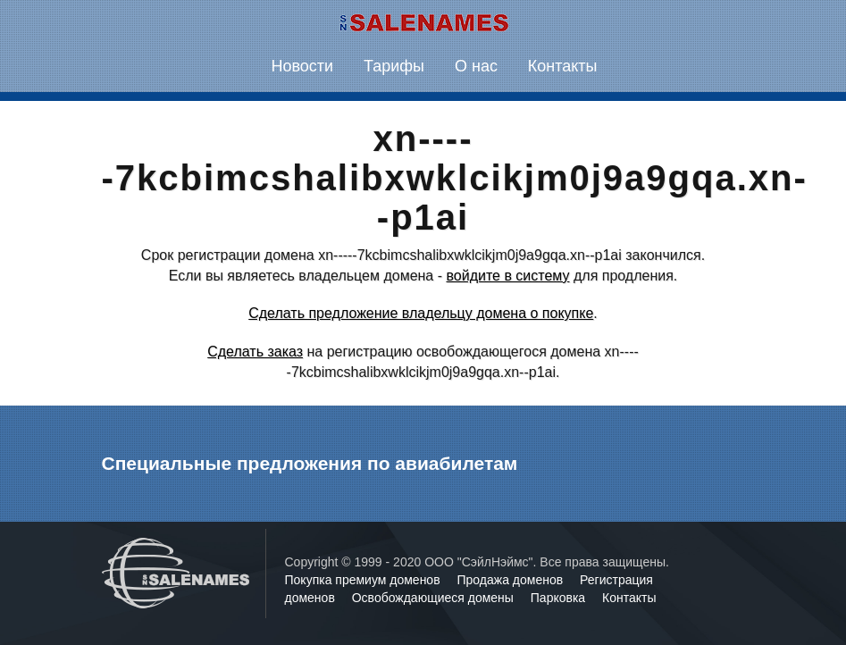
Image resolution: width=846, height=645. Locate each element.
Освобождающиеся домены (434, 598)
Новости (302, 66)
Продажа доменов (512, 580)
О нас (476, 66)
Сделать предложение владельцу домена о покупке (420, 313)
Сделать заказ (255, 351)
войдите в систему (507, 275)
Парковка (560, 598)
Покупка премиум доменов (364, 580)
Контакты (563, 66)
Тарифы (394, 66)
